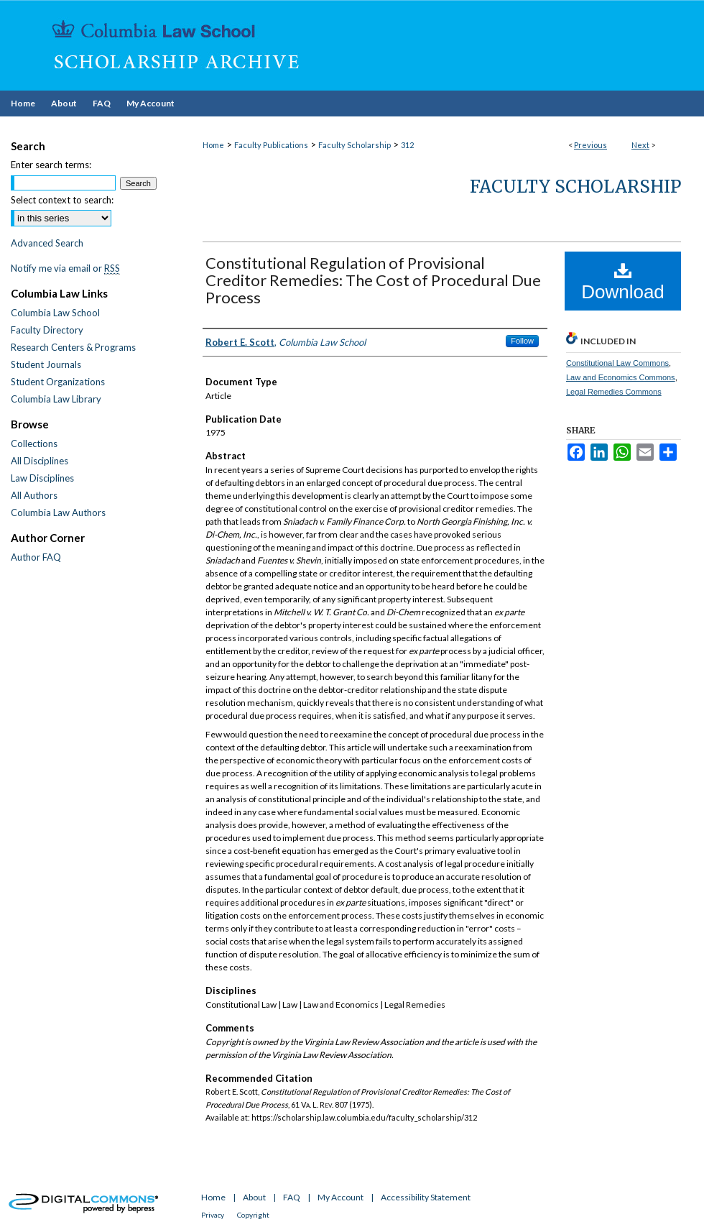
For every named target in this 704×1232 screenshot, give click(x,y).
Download (622, 282)
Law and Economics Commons (620, 377)
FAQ (291, 1197)
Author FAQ (36, 557)
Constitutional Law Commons (617, 363)
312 (407, 145)
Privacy (212, 1214)
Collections (34, 443)
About (254, 1197)
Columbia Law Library (56, 399)
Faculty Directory (47, 330)
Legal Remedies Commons (614, 391)
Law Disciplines (42, 478)
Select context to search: (62, 200)
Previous (590, 145)
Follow (522, 340)
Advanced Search (47, 243)
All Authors (34, 495)
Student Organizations (58, 381)
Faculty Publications (271, 145)
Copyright (253, 1214)
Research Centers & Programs (73, 347)
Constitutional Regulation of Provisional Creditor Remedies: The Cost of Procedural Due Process (373, 280)
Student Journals (46, 364)
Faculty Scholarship (354, 145)
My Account (340, 1197)
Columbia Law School (55, 312)
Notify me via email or (65, 268)
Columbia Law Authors (58, 512)
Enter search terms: (51, 164)
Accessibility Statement (426, 1197)
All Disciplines (39, 460)
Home (213, 145)
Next (640, 145)
